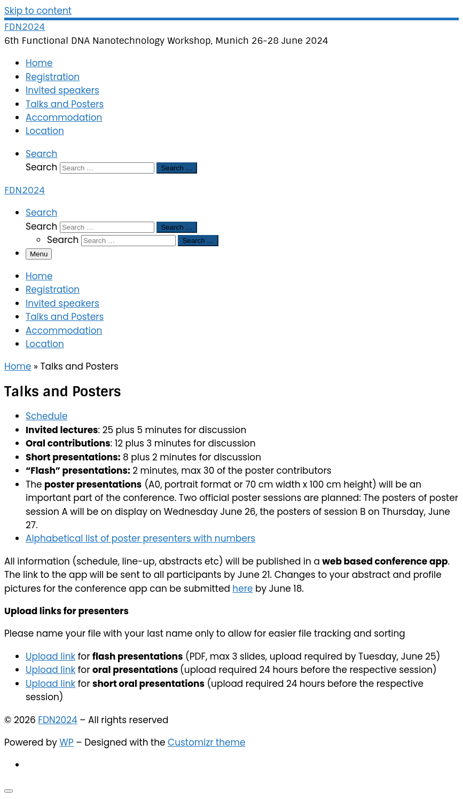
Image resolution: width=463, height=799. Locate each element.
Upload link (50, 656)
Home (18, 366)
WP (66, 742)
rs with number (217, 538)
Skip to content (38, 10)
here (242, 588)
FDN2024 (57, 720)
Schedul (44, 416)
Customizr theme (206, 742)
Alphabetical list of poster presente (104, 538)
